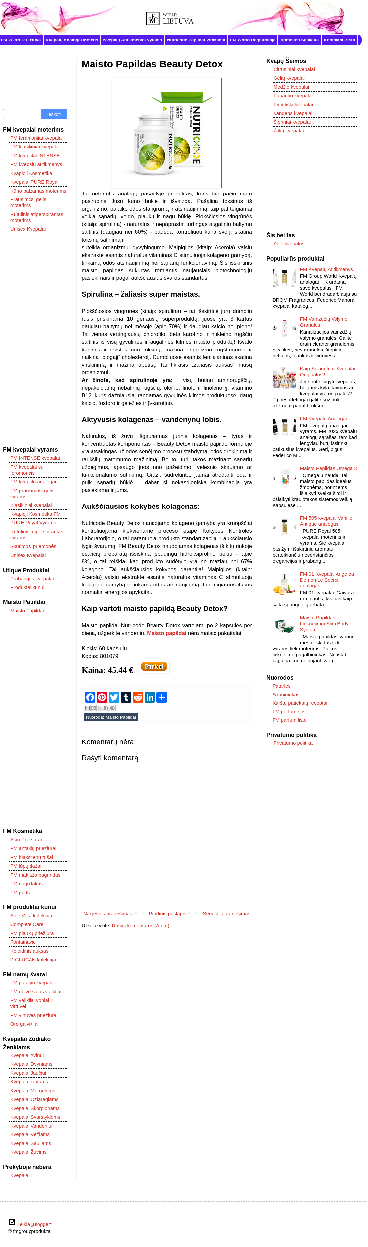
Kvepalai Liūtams (29, 1081)
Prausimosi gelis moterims (28, 202)
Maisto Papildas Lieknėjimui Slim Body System (324, 623)
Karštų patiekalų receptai (300, 703)
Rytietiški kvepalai (293, 104)
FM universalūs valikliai (35, 991)
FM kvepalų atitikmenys (36, 164)
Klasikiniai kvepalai (31, 505)
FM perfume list (290, 711)
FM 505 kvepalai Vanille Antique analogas (326, 521)
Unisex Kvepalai (28, 229)
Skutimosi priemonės (33, 546)
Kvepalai (20, 1175)
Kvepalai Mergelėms (32, 1090)
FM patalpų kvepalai (32, 982)
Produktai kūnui (27, 587)
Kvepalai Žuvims (28, 1152)
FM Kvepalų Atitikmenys (326, 269)
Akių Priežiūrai (26, 839)
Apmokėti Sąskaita (299, 40)
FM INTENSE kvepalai (35, 458)
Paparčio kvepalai (293, 95)
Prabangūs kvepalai (32, 578)
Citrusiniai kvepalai (294, 69)
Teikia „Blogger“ (30, 1224)
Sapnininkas (286, 694)
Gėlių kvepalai (289, 78)
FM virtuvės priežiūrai (34, 1015)
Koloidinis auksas (29, 951)
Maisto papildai (166, 633)
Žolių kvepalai (289, 130)
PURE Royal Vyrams (33, 522)
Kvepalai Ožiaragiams (34, 1099)
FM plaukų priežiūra (32, 933)
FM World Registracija (252, 40)
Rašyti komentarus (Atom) (140, 925)
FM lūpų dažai (25, 866)
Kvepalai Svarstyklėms (35, 1117)
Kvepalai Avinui (27, 1055)
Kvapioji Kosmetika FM (35, 514)
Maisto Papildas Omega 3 (328, 468)
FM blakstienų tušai (31, 857)
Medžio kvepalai (291, 87)
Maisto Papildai (120, 717)
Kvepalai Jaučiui (28, 1073)
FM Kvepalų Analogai (323, 418)
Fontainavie (23, 942)
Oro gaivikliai (24, 1024)
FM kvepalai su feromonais (27, 470)
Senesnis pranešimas (226, 913)
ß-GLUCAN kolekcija (33, 959)
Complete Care (27, 924)
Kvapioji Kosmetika (31, 173)
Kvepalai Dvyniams (31, 1064)
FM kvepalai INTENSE (35, 155)
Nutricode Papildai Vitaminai (196, 40)
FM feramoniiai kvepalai (36, 138)
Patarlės (282, 686)
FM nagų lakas (26, 883)
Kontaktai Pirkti (339, 40)
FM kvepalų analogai (33, 481)
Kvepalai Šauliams (30, 1143)
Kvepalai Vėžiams (30, 1134)
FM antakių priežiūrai (33, 848)
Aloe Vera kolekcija (31, 915)
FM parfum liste (290, 720)
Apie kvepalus (289, 243)
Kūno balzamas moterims (38, 191)
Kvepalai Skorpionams (35, 1108)
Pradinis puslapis (167, 913)
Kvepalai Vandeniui (31, 1126)
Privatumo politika (293, 743)
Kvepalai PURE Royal (34, 182)
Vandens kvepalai (293, 113)
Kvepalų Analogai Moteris (72, 40)
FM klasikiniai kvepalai (35, 146)
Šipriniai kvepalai (292, 122)
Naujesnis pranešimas (107, 913)
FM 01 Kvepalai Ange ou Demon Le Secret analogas (327, 579)
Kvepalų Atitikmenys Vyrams (132, 40)
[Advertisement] (35, 339)
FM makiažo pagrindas (35, 875)
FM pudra (20, 892)
